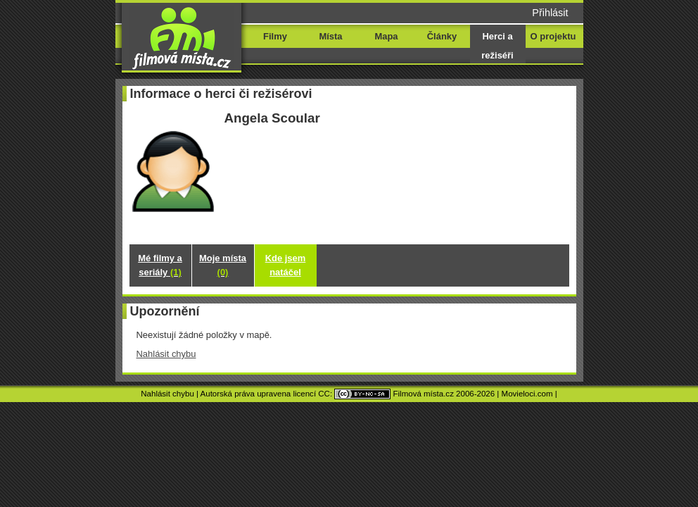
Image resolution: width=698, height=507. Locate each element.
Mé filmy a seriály (160, 265)
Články (442, 36)
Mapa (386, 36)
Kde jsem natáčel (285, 265)
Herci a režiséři (497, 46)
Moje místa (222, 265)
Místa (330, 36)
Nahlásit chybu (166, 354)
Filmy (275, 36)
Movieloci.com (527, 393)
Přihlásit (550, 12)
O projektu (553, 36)
